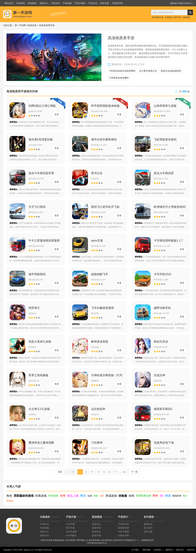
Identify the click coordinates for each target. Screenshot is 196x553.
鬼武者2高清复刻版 (40, 139)
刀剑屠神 (97, 442)
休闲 (131, 495)
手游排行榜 (117, 3)
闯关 (185, 495)
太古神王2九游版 (39, 409)
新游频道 (32, 3)
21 (124, 472)
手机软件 (55, 3)
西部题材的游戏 (24, 495)
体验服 (122, 495)
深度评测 (96, 528)
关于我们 (135, 550)
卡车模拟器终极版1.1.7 (168, 240)
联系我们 (158, 550)
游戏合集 (32, 25)
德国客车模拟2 (163, 409)
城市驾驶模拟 (37, 274)
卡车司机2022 (162, 274)
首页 (60, 472)
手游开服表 (79, 3)
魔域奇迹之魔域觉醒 (41, 442)
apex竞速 (97, 240)
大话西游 (168, 17)
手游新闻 (20, 3)
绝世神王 (34, 307)
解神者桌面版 (99, 341)
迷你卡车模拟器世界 (41, 173)
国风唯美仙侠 (143, 495)
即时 (155, 495)
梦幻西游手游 (157, 17)
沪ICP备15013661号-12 (97, 543)
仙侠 (89, 495)
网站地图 (146, 550)
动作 (102, 495)
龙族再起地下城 (164, 442)
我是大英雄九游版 (39, 341)
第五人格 (73, 495)
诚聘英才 (169, 550)
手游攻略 (67, 3)
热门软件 (148, 528)
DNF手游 (177, 17)
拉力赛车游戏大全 (148, 71)
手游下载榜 (123, 532)
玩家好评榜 (123, 535)
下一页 (134, 472)
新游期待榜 (123, 528)
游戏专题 (104, 3)
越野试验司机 (162, 307)
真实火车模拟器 (164, 173)
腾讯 (83, 495)
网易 (168, 495)
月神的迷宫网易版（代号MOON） (106, 376)
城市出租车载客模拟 (104, 139)
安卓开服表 (71, 532)
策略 (95, 495)
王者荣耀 (186, 17)
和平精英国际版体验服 (105, 105)
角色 (9, 495)
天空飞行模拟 (37, 206)
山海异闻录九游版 (165, 105)
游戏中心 (43, 3)
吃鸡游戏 (53, 495)
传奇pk (9, 501)
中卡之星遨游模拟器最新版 (44, 241)
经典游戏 (41, 495)
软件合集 (148, 532)
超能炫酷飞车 (99, 274)
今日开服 (70, 524)
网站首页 (8, 3)
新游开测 (96, 535)
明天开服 (70, 528)
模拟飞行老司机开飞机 (105, 206)
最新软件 (148, 524)
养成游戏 (111, 495)
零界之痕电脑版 (38, 375)
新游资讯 (96, 532)
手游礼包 (92, 3)
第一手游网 (20, 25)
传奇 (63, 495)
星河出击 (97, 173)
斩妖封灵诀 (161, 341)
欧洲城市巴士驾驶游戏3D (170, 206)
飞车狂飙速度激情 (102, 307)
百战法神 (159, 375)
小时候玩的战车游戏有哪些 (122, 71)
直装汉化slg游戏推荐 (171, 71)
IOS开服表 (71, 535)
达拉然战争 (98, 409)
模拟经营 (176, 495)
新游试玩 (96, 524)
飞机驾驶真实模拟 (165, 139)
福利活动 (44, 535)
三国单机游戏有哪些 (119, 78)
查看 (56, 114)
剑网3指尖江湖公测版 (42, 105)
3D (162, 495)
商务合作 (180, 550)
